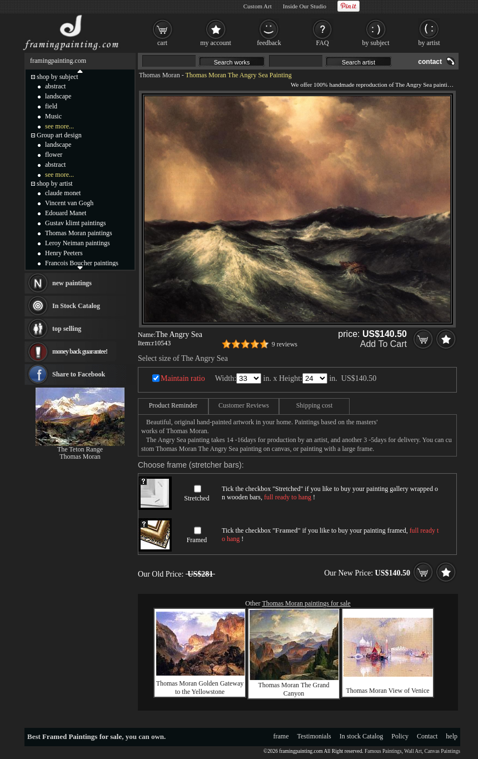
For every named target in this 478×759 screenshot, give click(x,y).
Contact (427, 736)
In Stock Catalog (76, 306)
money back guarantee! (79, 351)
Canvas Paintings (442, 751)
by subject (376, 43)
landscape (58, 96)
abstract (55, 86)
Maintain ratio (183, 378)
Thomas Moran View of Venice (387, 690)
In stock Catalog (362, 736)
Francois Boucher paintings (81, 263)
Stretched (196, 498)
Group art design (59, 135)
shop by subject (57, 77)
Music (53, 116)
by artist (429, 43)
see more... (59, 126)
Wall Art (413, 751)
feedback (269, 43)
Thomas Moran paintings (78, 233)
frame (281, 736)
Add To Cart (383, 344)
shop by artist (55, 183)
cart (162, 43)
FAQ (322, 43)
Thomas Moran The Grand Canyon (293, 689)
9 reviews (284, 344)
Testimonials (314, 736)
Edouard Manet (65, 213)
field (51, 106)
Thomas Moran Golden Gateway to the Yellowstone (200, 687)
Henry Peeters (64, 253)
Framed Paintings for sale (82, 736)
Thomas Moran (159, 75)
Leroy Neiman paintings (77, 243)
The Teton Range (80, 449)
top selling (66, 329)
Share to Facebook (78, 374)
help (451, 736)
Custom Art (257, 6)
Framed (197, 540)
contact (430, 62)
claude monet (63, 193)
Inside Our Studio (304, 6)
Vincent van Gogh (69, 203)
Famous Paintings (383, 751)
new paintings (72, 283)
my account (215, 43)
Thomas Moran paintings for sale (306, 603)
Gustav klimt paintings (75, 223)
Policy (400, 736)
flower (53, 154)
